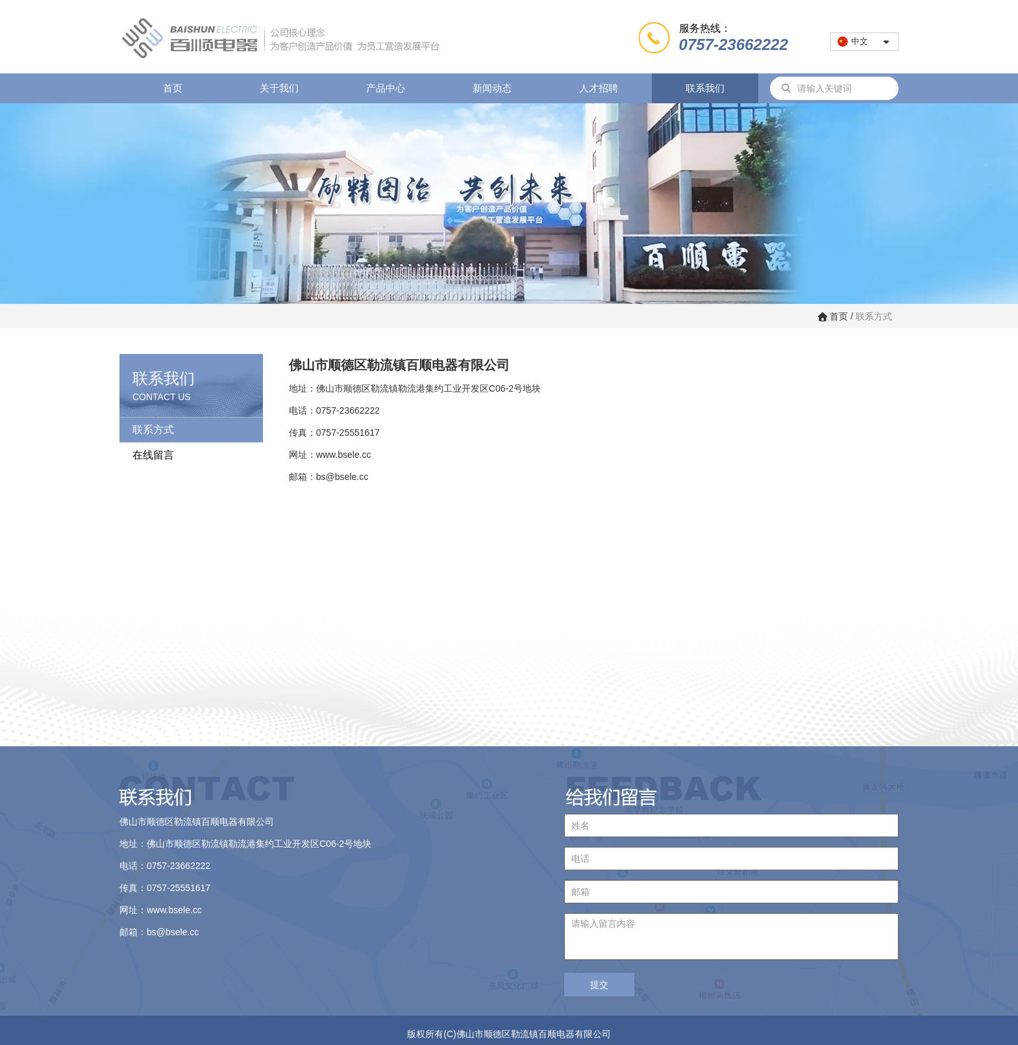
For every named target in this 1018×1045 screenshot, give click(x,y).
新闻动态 (492, 88)
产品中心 (385, 88)
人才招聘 (598, 88)
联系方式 (153, 429)
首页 (172, 88)
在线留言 (153, 454)
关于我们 (279, 88)
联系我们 (705, 88)
